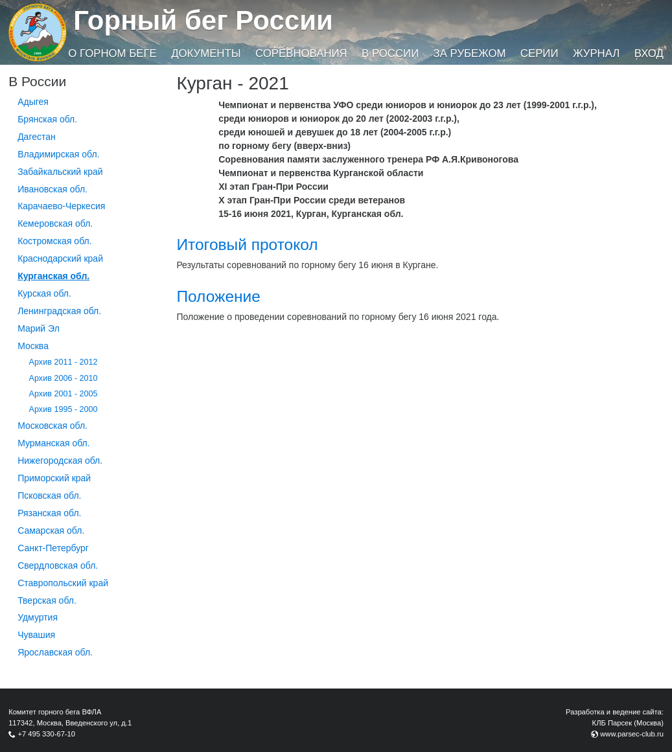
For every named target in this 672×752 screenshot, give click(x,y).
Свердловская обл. (57, 565)
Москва (33, 346)
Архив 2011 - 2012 (63, 362)
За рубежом (470, 53)
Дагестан (36, 136)
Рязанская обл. (49, 513)
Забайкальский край (59, 171)
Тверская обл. (46, 600)
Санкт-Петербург (53, 548)
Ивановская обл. (52, 189)
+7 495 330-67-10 (46, 734)
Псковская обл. (49, 495)
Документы (205, 53)
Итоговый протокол (247, 244)
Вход (649, 53)
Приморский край (54, 478)
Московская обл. (52, 425)
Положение (218, 296)
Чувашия (36, 635)
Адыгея (33, 102)
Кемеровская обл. (55, 223)
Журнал (596, 53)
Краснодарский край (60, 258)
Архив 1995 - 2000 (63, 409)
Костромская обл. (54, 241)
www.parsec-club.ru (632, 734)
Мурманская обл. (53, 443)
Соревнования (301, 53)
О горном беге (112, 53)
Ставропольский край (62, 583)
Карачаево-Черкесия (61, 206)
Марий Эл (38, 328)
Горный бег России (203, 20)
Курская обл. (44, 293)
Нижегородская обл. (59, 460)
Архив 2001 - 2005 (63, 393)
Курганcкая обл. (53, 276)
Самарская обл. (50, 530)
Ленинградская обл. (59, 311)
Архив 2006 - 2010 (63, 378)
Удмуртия (37, 617)
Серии (539, 53)
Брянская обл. (47, 119)
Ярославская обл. (55, 652)
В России (390, 53)
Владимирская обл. (58, 154)
